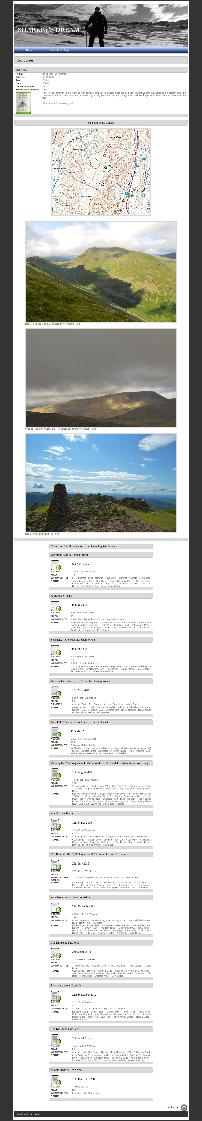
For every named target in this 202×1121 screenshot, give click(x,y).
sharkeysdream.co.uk (28, 1114)
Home (29, 50)
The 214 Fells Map (59, 50)
